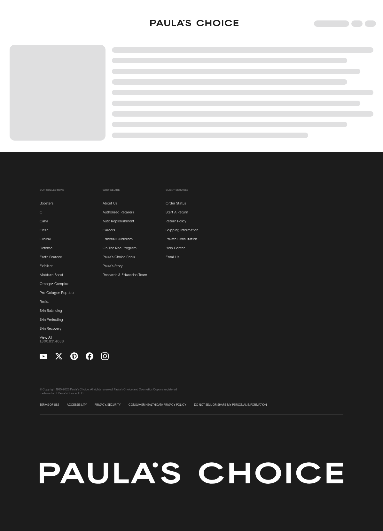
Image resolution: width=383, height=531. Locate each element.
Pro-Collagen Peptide (57, 292)
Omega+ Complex (54, 283)
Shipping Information (182, 229)
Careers (109, 229)
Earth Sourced (51, 256)
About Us (110, 202)
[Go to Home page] (194, 23)
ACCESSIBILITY (77, 405)
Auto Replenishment (118, 220)
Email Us (172, 256)
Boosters (46, 202)
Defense (46, 247)
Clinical (45, 238)
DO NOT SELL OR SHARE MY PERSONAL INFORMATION (230, 405)
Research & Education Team (125, 274)
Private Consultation (181, 238)
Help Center (175, 247)
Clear (44, 229)
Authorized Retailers (118, 211)
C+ (42, 211)
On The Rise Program (120, 247)
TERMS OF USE (49, 405)
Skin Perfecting (51, 319)
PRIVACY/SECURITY (108, 405)
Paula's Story (112, 265)
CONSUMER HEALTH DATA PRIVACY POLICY (157, 405)
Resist (44, 301)
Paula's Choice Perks (119, 256)
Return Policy (176, 220)
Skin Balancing (51, 310)
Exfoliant (46, 265)
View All (46, 337)
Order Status (176, 202)
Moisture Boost (51, 274)
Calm (44, 220)
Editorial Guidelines (118, 238)
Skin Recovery (50, 328)
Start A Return (177, 211)
